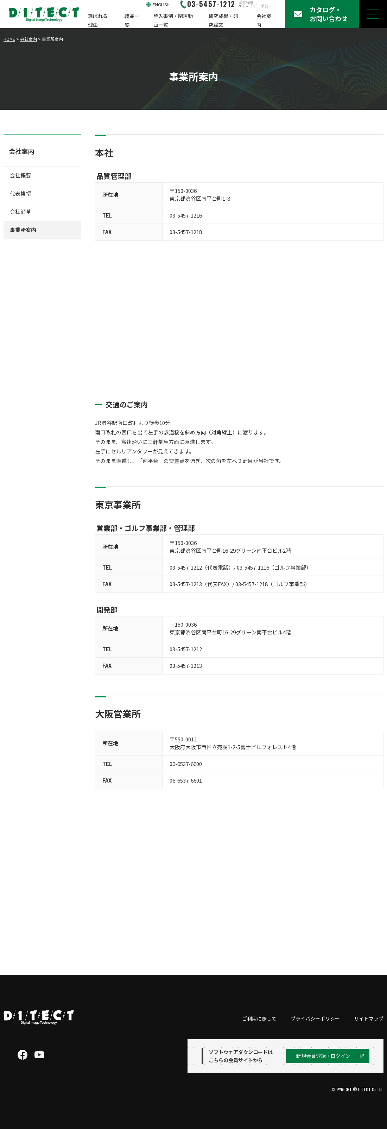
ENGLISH (161, 4)
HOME (9, 39)
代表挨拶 (20, 193)
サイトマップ (368, 1018)
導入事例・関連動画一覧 (173, 20)
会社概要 (20, 175)
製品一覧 (132, 20)
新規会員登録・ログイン (323, 1055)
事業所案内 (23, 229)
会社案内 (263, 20)
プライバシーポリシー (315, 1018)
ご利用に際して (259, 1018)
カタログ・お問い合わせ (329, 14)
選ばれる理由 (98, 20)
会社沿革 (20, 211)
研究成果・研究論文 (223, 20)
